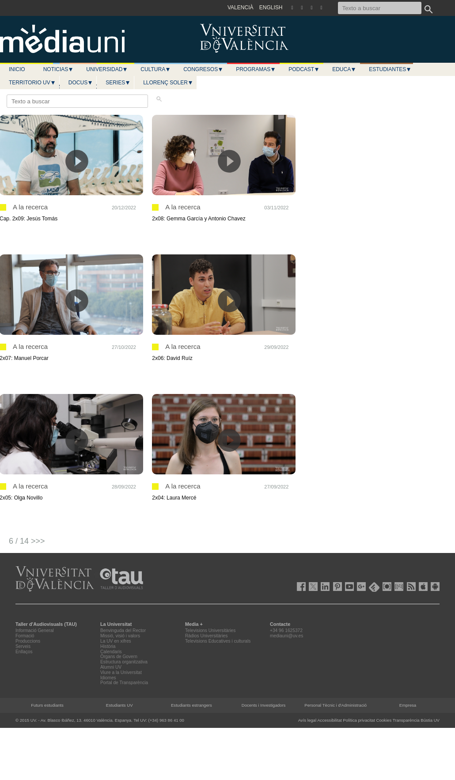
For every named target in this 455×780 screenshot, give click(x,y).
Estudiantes (390, 69)
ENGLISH (271, 7)
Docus (80, 82)
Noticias (58, 69)
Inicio (17, 69)
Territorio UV (32, 82)
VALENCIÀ (240, 7)
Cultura (155, 69)
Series (118, 82)
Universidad (107, 69)
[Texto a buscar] (379, 8)
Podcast (303, 69)
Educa (344, 69)
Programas (256, 69)
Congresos (203, 69)
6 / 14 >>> (27, 541)
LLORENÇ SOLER (168, 82)
